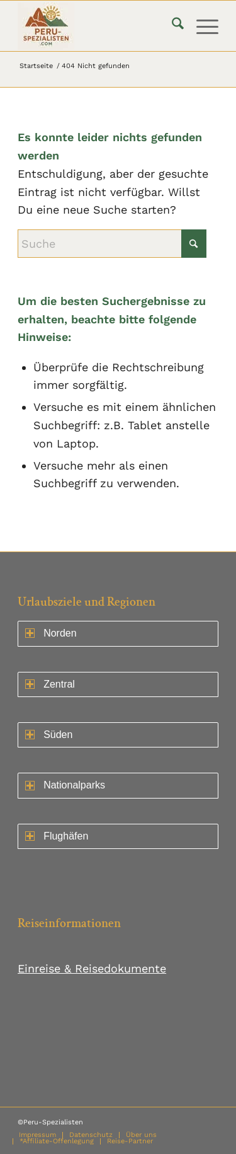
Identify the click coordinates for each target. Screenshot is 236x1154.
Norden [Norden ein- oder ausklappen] (50, 633)
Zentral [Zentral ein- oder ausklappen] (50, 684)
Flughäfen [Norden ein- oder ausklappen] (56, 836)
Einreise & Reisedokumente (92, 968)
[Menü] (201, 26)
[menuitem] (171, 26)
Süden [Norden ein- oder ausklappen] (48, 734)
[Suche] (171, 26)
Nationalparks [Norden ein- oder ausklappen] (65, 785)
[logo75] (98, 26)
